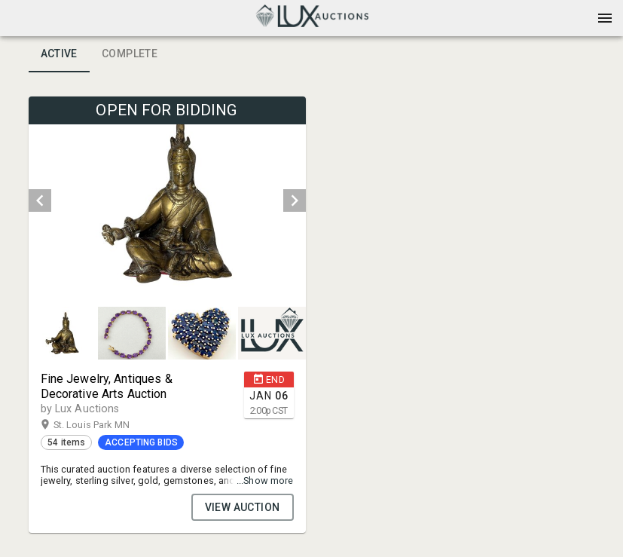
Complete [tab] (129, 54)
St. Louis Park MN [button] (106, 425)
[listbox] (167, 200)
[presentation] (311, 18)
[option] (167, 200)
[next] (294, 200)
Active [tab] (59, 54)
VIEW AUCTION (242, 507)
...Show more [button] (265, 480)
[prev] (40, 200)
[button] (311, 23)
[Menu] (605, 18)
